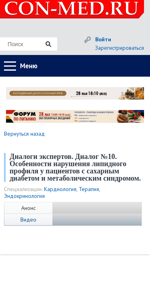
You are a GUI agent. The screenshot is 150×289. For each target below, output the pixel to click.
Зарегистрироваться (119, 47)
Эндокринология (24, 195)
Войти (103, 39)
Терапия (89, 189)
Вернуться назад (24, 133)
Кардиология (60, 189)
